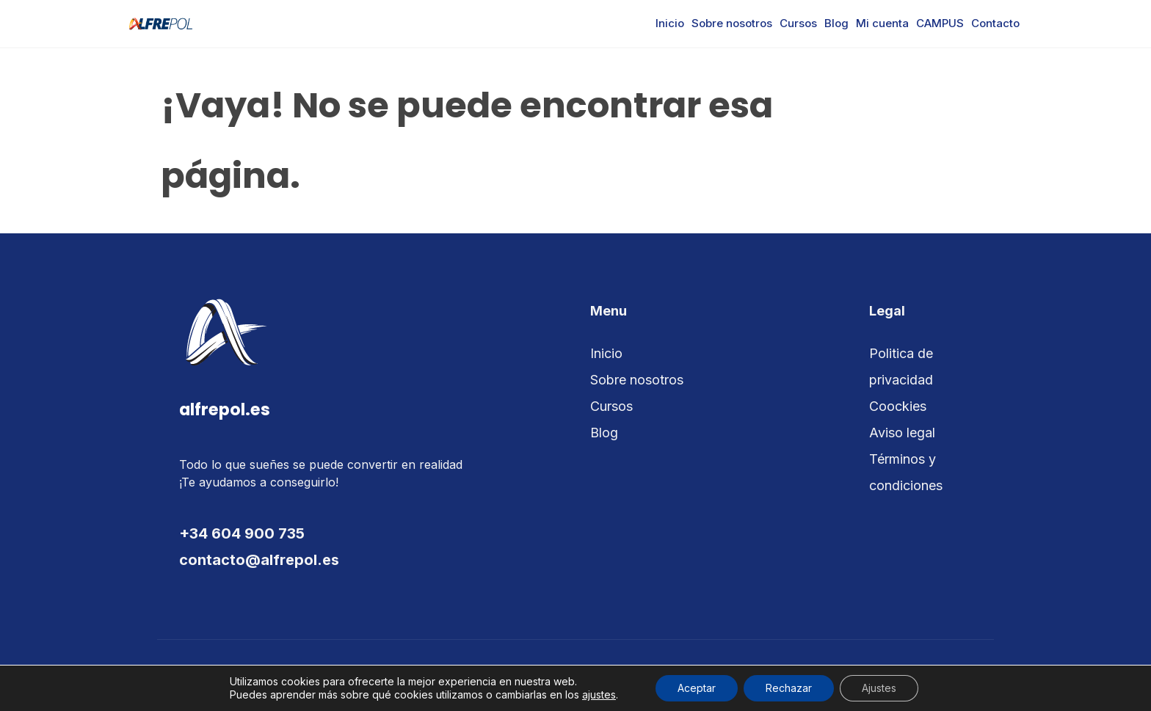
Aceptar (697, 688)
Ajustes (879, 688)
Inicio (670, 23)
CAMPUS (940, 23)
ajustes (599, 694)
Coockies (897, 406)
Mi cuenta (882, 23)
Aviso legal (902, 432)
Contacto (995, 23)
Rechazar (789, 688)
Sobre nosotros (731, 23)
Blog (836, 23)
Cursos (798, 23)
